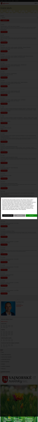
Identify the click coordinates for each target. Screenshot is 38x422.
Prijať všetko (31, 215)
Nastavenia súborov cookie (8, 215)
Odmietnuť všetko (19, 215)
